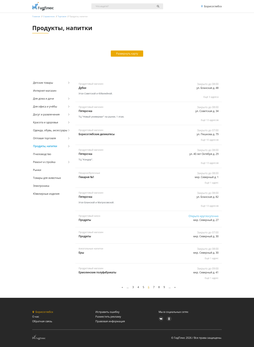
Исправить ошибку (107, 312)
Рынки (37, 170)
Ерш (81, 252)
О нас (35, 316)
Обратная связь (42, 321)
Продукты (85, 236)
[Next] (175, 287)
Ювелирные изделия (46, 194)
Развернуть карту (127, 53)
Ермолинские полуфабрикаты (97, 272)
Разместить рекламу (108, 316)
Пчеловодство (42, 154)
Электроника (41, 186)
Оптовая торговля (44, 138)
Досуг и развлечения (46, 114)
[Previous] (122, 287)
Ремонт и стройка (44, 162)
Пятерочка (85, 111)
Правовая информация (110, 321)
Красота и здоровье (45, 122)
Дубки (82, 88)
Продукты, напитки (45, 146)
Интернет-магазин (44, 90)
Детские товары (43, 82)
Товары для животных (47, 178)
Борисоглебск (211, 6)
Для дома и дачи (43, 98)
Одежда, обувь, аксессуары (50, 130)
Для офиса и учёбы (45, 106)
